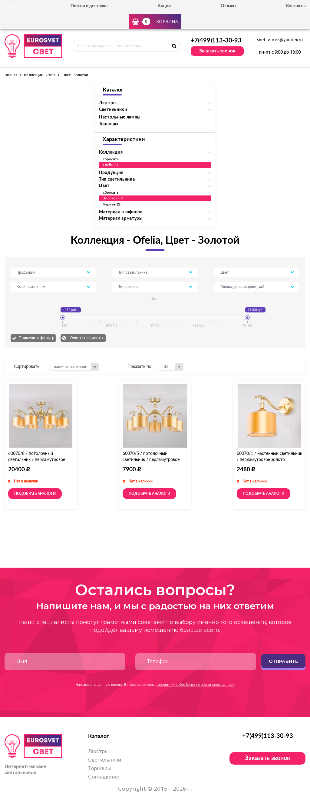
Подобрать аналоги (35, 493)
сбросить (111, 159)
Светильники (104, 760)
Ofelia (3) (110, 165)
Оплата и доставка (89, 6)
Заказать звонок (217, 50)
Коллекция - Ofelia (39, 75)
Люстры (98, 751)
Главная (11, 75)
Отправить (283, 661)
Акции (164, 6)
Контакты (295, 6)
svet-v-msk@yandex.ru (280, 40)
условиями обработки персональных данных (195, 684)
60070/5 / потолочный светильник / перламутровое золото (151, 460)
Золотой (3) (113, 198)
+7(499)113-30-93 (216, 41)
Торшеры (108, 124)
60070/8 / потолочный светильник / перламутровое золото (36, 460)
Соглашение (103, 777)
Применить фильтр (36, 337)
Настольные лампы (119, 117)
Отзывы (228, 6)
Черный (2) (112, 204)
